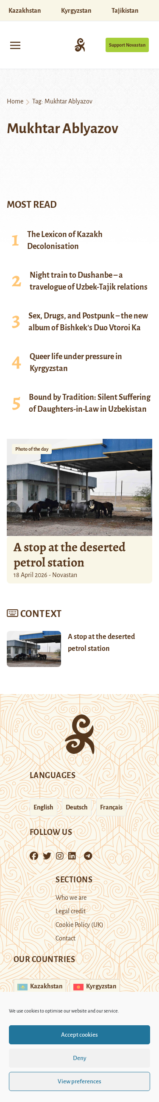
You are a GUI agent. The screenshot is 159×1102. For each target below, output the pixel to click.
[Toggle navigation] (15, 44)
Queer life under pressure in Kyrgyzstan (76, 362)
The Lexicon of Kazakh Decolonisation (65, 240)
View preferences (79, 1081)
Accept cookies (79, 1035)
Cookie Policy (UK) (79, 924)
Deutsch (77, 807)
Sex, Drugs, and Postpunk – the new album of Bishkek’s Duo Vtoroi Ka (88, 322)
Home (15, 101)
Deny (79, 1058)
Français (111, 807)
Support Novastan (127, 44)
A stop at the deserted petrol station (70, 554)
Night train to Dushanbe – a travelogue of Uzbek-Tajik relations (89, 281)
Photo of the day (31, 449)
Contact (65, 938)
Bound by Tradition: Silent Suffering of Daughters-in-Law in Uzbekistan (90, 403)
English (43, 807)
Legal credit (71, 911)
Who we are (71, 897)
